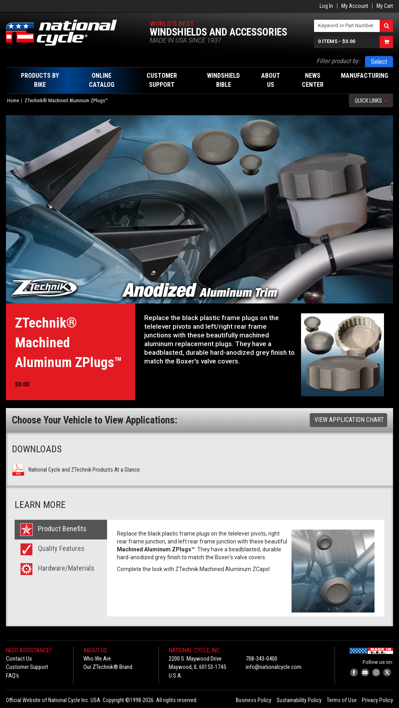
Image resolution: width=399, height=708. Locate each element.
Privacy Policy (377, 700)
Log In (326, 6)
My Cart (384, 6)
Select (379, 62)
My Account (354, 6)
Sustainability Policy (299, 700)
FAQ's (12, 675)
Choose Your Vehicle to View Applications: (94, 420)
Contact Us (19, 658)
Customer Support (27, 667)
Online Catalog (102, 80)
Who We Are (97, 658)
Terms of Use (342, 700)
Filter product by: (338, 61)
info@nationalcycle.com (273, 667)
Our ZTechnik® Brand (107, 667)
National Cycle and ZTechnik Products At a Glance (84, 469)
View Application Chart (349, 419)
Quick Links (371, 100)
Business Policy (253, 700)
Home (13, 100)
